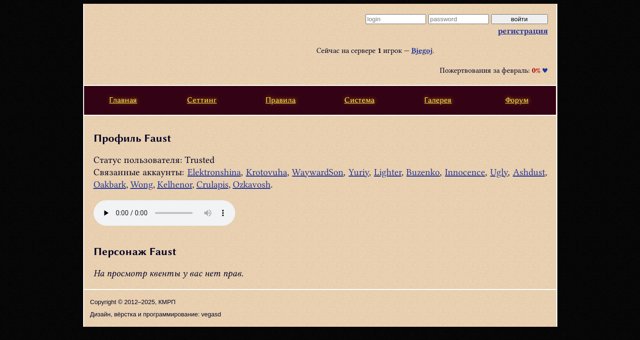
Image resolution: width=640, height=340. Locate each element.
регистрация (523, 30)
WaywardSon (317, 172)
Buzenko (423, 172)
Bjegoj (422, 50)
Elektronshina (214, 172)
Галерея (438, 99)
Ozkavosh (252, 184)
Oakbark (110, 184)
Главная (123, 99)
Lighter (387, 172)
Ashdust (529, 172)
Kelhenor (174, 184)
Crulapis (212, 184)
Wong (141, 184)
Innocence (465, 172)
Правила (280, 99)
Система (359, 99)
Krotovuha (266, 172)
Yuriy (359, 172)
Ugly (499, 172)
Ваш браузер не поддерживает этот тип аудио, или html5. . (164, 213)
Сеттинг (202, 99)
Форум (517, 99)
